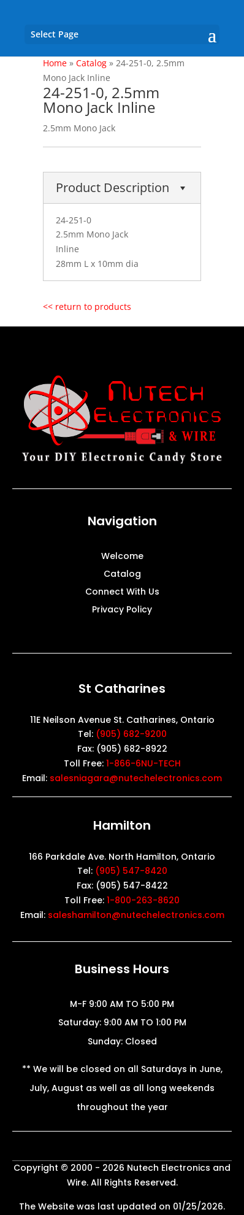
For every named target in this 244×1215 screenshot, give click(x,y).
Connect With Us (122, 592)
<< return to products (87, 306)
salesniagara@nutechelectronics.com (136, 778)
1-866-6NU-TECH (143, 763)
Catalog (122, 574)
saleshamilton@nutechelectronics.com (136, 915)
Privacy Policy (122, 610)
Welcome (122, 557)
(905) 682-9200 (131, 734)
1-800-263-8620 (143, 900)
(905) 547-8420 (131, 871)
